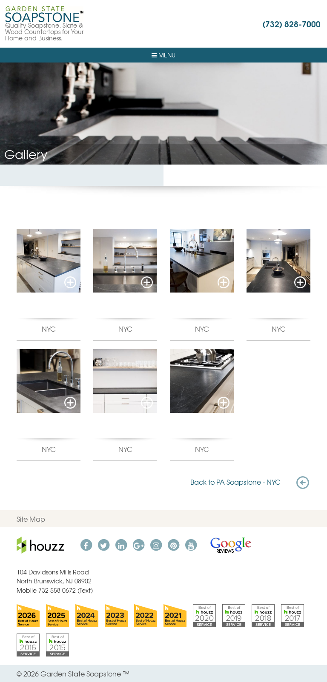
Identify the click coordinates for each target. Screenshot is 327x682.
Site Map (31, 519)
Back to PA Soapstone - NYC (250, 482)
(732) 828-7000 (291, 23)
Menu (163, 55)
